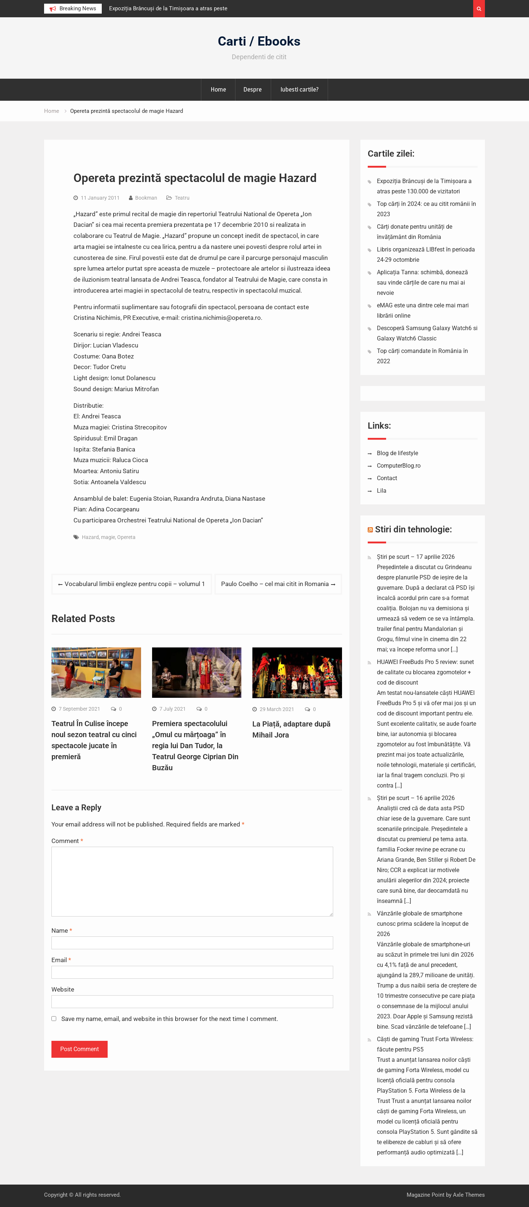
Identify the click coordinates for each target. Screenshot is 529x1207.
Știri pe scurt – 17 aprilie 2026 (416, 556)
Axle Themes (469, 1195)
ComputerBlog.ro (399, 465)
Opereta (126, 537)
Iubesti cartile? (299, 89)
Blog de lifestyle (397, 453)
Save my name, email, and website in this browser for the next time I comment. (169, 1018)
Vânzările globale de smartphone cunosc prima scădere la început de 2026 (422, 924)
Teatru (182, 198)
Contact (387, 478)
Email (61, 960)
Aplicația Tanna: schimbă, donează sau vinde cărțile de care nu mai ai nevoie (422, 282)
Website (62, 989)
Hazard (90, 537)
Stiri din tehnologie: (413, 529)
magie (108, 537)
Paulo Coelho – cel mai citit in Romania (275, 584)
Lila (381, 490)
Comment (67, 840)
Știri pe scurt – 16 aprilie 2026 (416, 797)
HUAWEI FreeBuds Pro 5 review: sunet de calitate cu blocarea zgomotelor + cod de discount (425, 672)
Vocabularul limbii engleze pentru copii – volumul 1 (135, 584)
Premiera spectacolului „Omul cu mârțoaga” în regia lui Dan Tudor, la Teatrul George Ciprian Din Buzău (195, 745)
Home (218, 89)
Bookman (146, 198)
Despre (252, 89)
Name (61, 930)
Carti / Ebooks (259, 41)
